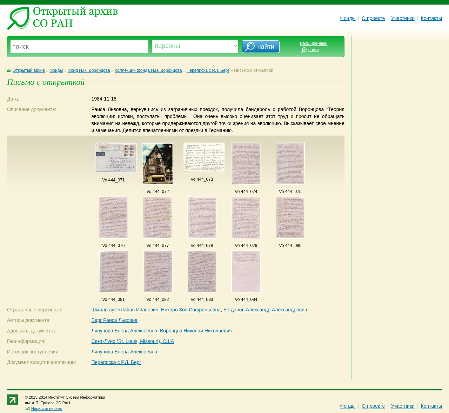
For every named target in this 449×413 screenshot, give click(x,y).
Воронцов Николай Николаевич (196, 330)
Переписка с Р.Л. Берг (208, 70)
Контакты (431, 18)
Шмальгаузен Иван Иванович (124, 309)
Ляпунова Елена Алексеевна (124, 330)
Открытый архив (26, 70)
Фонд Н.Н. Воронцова (89, 70)
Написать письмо (43, 408)
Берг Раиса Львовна (114, 320)
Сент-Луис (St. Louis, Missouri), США (132, 341)
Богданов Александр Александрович (265, 309)
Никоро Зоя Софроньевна (191, 309)
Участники (403, 18)
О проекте (373, 18)
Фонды (347, 18)
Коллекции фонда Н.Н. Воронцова (148, 70)
